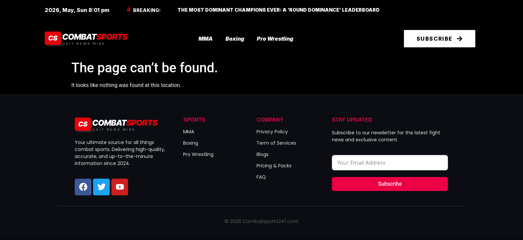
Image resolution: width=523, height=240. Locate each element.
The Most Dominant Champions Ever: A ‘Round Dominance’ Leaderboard (278, 10)
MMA (205, 38)
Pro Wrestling (275, 38)
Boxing (234, 38)
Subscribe (390, 184)
